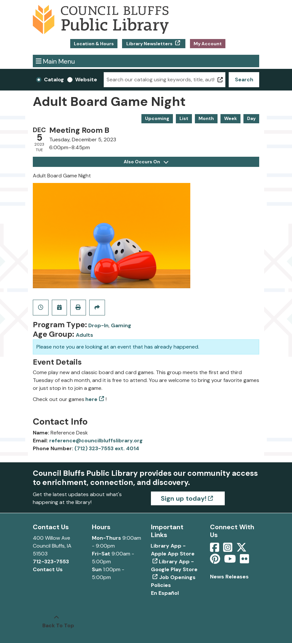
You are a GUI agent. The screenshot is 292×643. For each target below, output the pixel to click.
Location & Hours (94, 44)
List (183, 118)
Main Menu (55, 60)
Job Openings (177, 577)
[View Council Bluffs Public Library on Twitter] (242, 549)
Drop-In (98, 325)
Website (86, 79)
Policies (161, 585)
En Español (165, 593)
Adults (84, 335)
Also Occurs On (146, 162)
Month (206, 118)
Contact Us (48, 569)
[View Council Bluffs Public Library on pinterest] (215, 560)
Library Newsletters (149, 44)
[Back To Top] (56, 621)
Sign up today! (183, 498)
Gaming (121, 325)
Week (230, 118)
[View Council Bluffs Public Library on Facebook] (215, 549)
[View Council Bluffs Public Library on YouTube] (230, 560)
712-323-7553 (51, 561)
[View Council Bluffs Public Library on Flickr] (244, 560)
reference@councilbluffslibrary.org (96, 440)
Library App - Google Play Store (174, 565)
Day (251, 118)
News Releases (229, 576)
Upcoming (157, 118)
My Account (208, 44)
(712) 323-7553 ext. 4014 (106, 448)
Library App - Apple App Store (173, 549)
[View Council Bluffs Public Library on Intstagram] (228, 549)
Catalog (54, 79)
